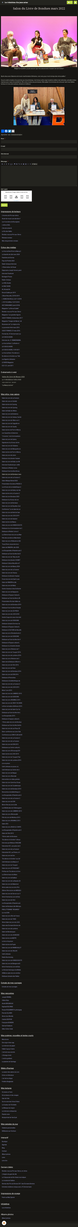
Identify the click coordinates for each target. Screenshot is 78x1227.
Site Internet (5, 154)
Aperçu (34, 164)
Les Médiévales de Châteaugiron (12, 808)
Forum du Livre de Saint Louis (11, 579)
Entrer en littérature (8, 1075)
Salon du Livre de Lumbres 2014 (11, 760)
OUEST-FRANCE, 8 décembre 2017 (12, 318)
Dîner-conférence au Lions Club (11, 731)
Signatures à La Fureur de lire (10, 442)
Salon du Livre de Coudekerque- (11, 785)
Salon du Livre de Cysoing (9, 407)
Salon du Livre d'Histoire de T (10, 649)
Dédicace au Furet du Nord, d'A (11, 598)
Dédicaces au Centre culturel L (11, 747)
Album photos (6, 1154)
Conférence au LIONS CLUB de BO (12, 735)
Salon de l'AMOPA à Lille (9, 582)
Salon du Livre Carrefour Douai (11, 782)
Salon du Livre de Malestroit (10, 884)
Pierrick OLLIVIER (7, 1013)
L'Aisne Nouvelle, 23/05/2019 (11, 295)
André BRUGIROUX (7, 1003)
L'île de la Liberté (7, 228)
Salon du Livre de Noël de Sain (11, 512)
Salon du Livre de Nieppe (9, 773)
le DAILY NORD (6, 286)
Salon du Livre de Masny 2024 (11, 566)
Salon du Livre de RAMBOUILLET (11, 947)
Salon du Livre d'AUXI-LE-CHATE (11, 827)
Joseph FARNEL (6, 997)
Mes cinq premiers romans (10, 241)
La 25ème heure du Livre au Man (12, 534)
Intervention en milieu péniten (11, 779)
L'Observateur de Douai (9, 267)
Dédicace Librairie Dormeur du (11, 623)
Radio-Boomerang (7, 957)
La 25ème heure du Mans (9, 874)
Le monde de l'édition (8, 1180)
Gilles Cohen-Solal (7, 1029)
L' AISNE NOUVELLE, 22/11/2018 (11, 299)
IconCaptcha (16, 200)
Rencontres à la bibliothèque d (11, 792)
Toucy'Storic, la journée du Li (10, 544)
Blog (3, 1148)
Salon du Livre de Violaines (10, 445)
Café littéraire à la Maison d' (10, 862)
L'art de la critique (7, 1078)
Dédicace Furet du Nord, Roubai (11, 607)
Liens (3, 1157)
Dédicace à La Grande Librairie (11, 646)
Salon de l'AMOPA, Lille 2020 (10, 547)
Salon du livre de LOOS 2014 (10, 754)
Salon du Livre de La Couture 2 (11, 477)
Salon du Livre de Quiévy (9, 439)
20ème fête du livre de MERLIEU (11, 890)
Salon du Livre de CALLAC (9, 951)
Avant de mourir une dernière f (11, 218)
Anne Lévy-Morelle (7, 1016)
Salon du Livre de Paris (9, 668)
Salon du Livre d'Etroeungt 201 (11, 750)
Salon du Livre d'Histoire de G (10, 658)
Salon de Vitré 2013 (8, 833)
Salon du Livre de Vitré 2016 (10, 665)
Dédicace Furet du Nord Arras (11, 471)
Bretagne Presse (7, 276)
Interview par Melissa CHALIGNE (11, 843)
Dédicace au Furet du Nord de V (11, 639)
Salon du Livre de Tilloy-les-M (10, 557)
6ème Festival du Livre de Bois (11, 966)
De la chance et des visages (10, 1095)
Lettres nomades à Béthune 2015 (12, 706)
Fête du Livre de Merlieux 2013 (11, 817)
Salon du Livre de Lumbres (10, 928)
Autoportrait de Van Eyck (9, 1117)
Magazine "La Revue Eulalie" (10, 308)
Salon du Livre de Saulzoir (9, 519)
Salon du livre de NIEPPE (9, 938)
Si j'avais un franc (7, 1092)
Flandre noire (6, 1114)
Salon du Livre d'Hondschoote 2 (11, 633)
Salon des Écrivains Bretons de (11, 925)
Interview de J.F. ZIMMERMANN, (11, 340)
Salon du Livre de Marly (9, 585)
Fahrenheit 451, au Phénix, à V (11, 852)
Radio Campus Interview (9, 264)
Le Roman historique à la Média (11, 970)
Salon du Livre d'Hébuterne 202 (11, 541)
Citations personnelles (8, 1128)
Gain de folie (5, 1098)
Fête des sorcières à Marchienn (11, 538)
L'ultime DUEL (6, 225)
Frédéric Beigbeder (7, 1081)
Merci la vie (5, 1039)
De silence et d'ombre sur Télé (11, 356)
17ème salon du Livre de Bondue (12, 722)
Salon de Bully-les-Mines (9, 411)
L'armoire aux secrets (8, 1052)
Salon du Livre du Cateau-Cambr (11, 417)
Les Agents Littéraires (8, 359)
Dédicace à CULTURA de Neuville (11, 630)
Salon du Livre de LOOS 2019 (10, 515)
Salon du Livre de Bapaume (10, 592)
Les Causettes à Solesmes (10, 433)
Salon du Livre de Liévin (9, 455)
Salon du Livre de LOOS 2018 (10, 614)
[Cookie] (4, 1223)
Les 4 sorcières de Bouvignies (11, 222)
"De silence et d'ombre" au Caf (11, 858)
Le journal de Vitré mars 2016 (11, 327)
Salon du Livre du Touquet (10, 865)
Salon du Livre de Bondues (10, 503)
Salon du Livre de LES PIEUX (10, 611)
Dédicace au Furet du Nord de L (11, 712)
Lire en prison (6, 763)
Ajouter (4, 205)
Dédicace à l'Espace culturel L (11, 642)
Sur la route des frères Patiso (11, 1101)
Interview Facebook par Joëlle (11, 465)
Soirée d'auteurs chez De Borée (11, 588)
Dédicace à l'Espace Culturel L (11, 595)
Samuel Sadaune (7, 1025)
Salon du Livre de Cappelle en (11, 423)
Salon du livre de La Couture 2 (11, 493)
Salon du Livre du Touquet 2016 (11, 652)
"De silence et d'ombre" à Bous (11, 839)
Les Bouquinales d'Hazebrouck (11, 903)
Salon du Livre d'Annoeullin (10, 814)
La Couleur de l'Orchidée (9, 1105)
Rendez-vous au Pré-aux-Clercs (11, 234)
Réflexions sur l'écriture (9, 1131)
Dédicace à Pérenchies (9, 677)
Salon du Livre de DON (8, 801)
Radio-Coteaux (6, 280)
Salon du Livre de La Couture (10, 398)
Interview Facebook (8, 273)
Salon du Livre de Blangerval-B (11, 963)
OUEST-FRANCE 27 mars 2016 (11, 330)
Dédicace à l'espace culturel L (11, 719)
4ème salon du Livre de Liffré (10, 887)
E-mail (3, 146)
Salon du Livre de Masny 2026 (13, 377)
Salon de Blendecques (8, 932)
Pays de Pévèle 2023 (8, 261)
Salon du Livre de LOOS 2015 (10, 687)
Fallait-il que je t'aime (8, 1049)
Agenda (4, 1144)
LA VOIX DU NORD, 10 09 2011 (11, 350)
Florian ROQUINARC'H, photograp (12, 1010)
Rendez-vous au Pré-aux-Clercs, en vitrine (14, 1171)
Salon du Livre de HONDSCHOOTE (12, 525)
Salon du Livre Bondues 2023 (10, 496)
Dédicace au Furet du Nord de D (11, 553)
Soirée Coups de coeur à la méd (11, 617)
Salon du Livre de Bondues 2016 (11, 671)
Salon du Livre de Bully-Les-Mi (11, 461)
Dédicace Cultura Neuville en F (11, 563)
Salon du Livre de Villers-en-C (10, 420)
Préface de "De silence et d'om (11, 871)
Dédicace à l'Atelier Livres (9, 468)
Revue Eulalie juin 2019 (9, 292)
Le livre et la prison (7, 941)
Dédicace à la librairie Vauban (11, 576)
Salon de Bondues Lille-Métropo (11, 906)
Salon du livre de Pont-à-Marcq (11, 430)
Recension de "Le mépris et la (11, 324)
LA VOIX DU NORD (7, 337)
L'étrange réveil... (7, 1055)
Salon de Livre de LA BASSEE (10, 935)
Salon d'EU (5, 824)
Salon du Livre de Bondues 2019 (11, 604)
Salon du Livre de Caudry (9, 426)
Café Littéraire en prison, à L (10, 766)
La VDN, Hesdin (6, 283)
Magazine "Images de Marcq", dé (12, 321)
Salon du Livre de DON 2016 (10, 674)
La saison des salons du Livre (10, 1072)
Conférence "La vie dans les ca (11, 509)
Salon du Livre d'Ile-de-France (11, 916)
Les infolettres (6, 1208)
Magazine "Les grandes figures (11, 315)
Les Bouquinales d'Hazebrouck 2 (11, 550)
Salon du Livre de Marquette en (11, 449)
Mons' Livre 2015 (7, 690)
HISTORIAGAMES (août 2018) (11, 305)
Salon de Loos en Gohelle (9, 401)
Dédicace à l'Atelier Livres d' (10, 531)
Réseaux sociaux (7, 237)
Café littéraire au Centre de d (10, 770)
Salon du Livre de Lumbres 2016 (11, 655)
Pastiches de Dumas (8, 257)
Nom (2, 138)
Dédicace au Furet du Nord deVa (11, 725)
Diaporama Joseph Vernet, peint (11, 270)
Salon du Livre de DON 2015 (10, 744)
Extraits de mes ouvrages (9, 986)
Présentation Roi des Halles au (11, 601)
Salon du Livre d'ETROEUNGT (10, 868)
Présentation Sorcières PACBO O (12, 484)
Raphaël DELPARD (7, 1006)
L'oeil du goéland (7, 1058)
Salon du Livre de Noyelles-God (11, 506)
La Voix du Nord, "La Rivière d (10, 343)
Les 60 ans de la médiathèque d (11, 487)
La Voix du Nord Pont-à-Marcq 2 (11, 251)
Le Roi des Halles (7, 231)
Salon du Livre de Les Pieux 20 (11, 728)
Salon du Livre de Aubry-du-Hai (11, 490)
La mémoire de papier (8, 1046)
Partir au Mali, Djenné (8, 1197)
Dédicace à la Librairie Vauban (11, 458)
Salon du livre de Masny (9, 522)
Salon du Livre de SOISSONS (10, 620)
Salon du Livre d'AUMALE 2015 (11, 700)
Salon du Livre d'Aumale (9, 776)
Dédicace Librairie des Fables (10, 976)
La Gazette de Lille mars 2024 (11, 254)
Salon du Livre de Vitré (8, 900)
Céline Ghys (5, 1000)
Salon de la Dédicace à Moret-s (11, 661)
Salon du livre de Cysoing (9, 404)
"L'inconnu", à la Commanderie (11, 436)
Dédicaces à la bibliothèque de (11, 681)
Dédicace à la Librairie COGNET (11, 560)
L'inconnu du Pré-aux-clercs (10, 215)
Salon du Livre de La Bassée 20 (11, 881)
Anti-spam (4, 189)
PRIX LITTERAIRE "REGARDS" (11, 909)
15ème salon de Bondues (9, 836)
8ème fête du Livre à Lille (9, 804)
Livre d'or (4, 1160)
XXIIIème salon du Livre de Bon (11, 973)
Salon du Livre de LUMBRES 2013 (12, 811)
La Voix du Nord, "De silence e (10, 353)
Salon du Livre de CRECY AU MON (12, 703)
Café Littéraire (6, 954)
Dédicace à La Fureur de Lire (10, 499)
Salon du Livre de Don (8, 855)
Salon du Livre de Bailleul (9, 878)
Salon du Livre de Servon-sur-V (11, 893)
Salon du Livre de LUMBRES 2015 (12, 693)
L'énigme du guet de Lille (9, 1174)
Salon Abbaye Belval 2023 (10, 480)
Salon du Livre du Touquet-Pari (11, 757)
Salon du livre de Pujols (9, 944)
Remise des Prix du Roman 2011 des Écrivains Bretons (18, 1183)
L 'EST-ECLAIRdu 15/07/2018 (10, 302)
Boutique (4, 1141)
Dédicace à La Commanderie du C (12, 528)
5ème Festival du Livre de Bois (11, 897)
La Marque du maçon (8, 1108)
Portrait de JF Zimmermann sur (11, 334)
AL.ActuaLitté (6, 289)
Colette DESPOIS (7, 1019)
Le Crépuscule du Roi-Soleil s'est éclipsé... (14, 1177)
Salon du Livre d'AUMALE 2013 (11, 820)
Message (4, 161)
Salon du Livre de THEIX (9, 919)
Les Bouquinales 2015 (8, 716)
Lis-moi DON (5, 912)
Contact (4, 1151)
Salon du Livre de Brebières (10, 414)
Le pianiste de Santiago (9, 1061)
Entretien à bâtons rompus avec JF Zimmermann (17, 1187)
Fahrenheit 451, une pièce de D (11, 846)
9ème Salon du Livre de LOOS (11, 922)
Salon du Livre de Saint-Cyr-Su (11, 709)
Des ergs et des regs (8, 1042)
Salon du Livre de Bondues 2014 (11, 789)
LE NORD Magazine (7, 362)
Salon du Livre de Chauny (9, 573)
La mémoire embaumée (9, 1111)
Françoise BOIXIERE (8, 1022)
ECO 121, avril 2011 (7, 365)
